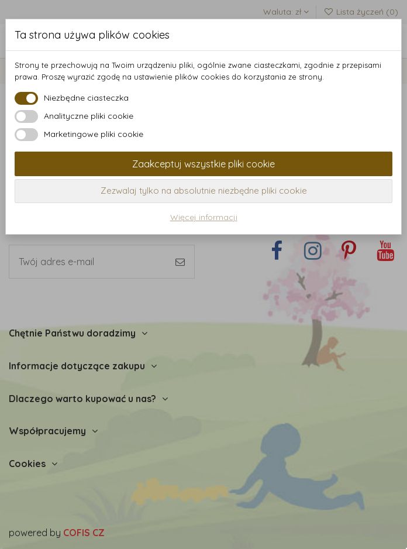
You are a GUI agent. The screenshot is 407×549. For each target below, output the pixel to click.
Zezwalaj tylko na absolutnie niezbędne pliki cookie (204, 190)
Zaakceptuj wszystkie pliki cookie (203, 164)
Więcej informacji (203, 217)
